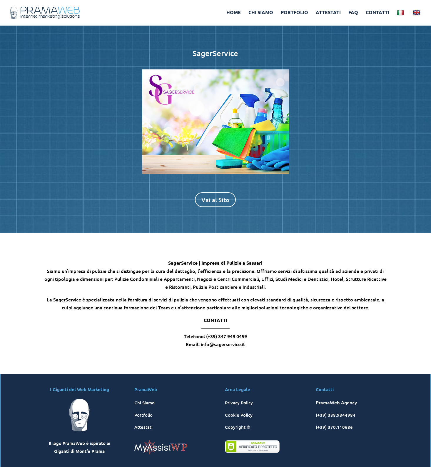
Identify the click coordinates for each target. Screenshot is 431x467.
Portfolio (143, 415)
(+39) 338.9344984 (335, 415)
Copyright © (237, 427)
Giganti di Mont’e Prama (79, 451)
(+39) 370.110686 (334, 427)
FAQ (353, 12)
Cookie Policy (239, 415)
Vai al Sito (215, 200)
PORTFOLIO (294, 12)
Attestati (143, 427)
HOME (233, 12)
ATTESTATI (328, 12)
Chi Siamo (144, 403)
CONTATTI (377, 12)
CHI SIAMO (260, 12)
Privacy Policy (239, 403)
